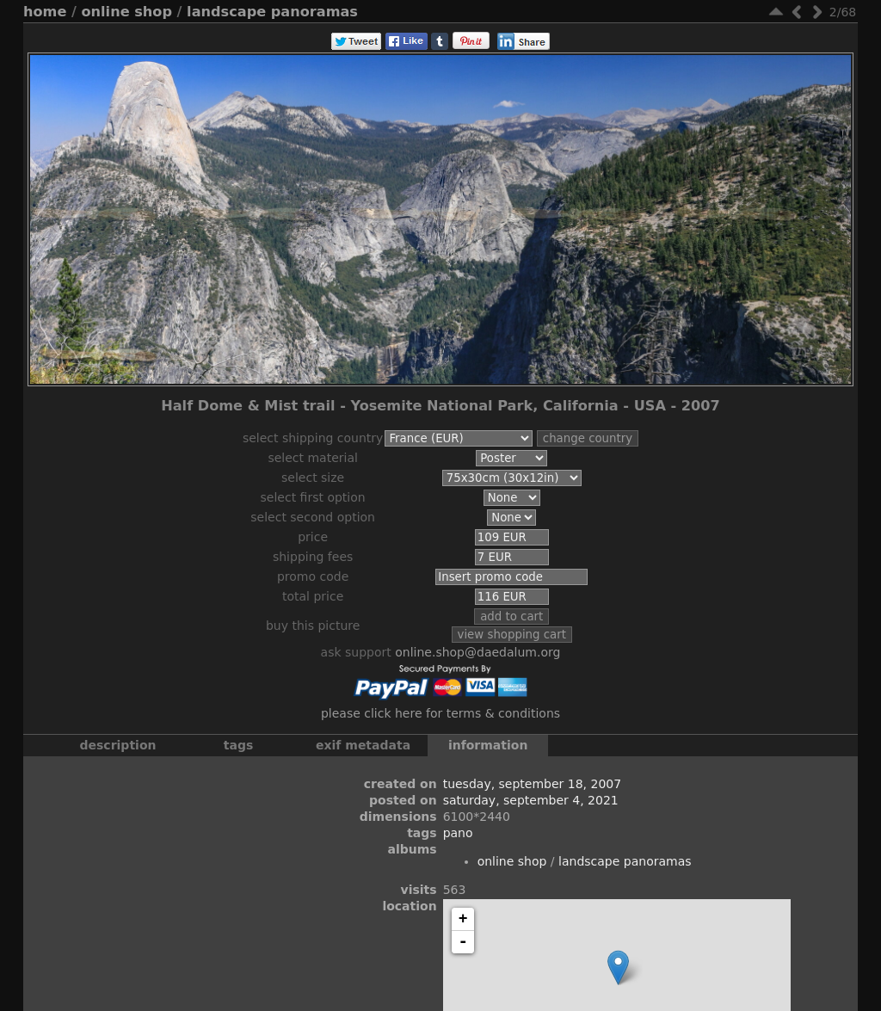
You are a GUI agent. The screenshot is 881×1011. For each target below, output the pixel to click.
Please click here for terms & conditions (440, 713)
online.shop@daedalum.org (477, 652)
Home (44, 11)
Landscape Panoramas (272, 11)
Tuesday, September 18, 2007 (532, 784)
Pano (458, 833)
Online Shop (127, 11)
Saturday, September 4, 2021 (531, 800)
